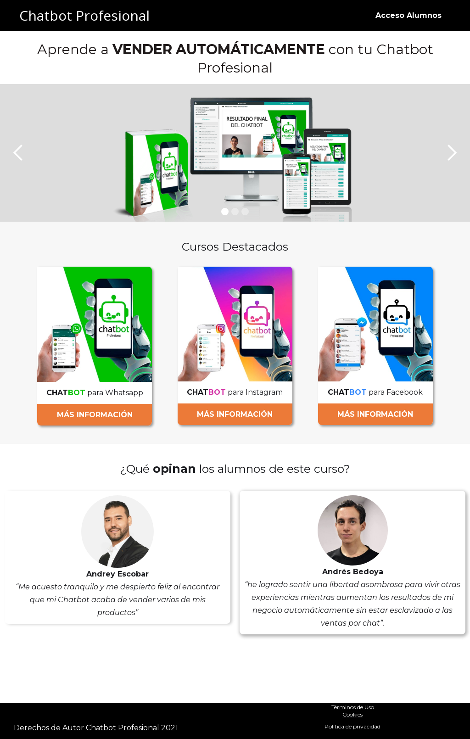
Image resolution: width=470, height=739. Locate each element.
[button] (18, 153)
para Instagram (235, 392)
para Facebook (375, 392)
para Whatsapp (94, 392)
